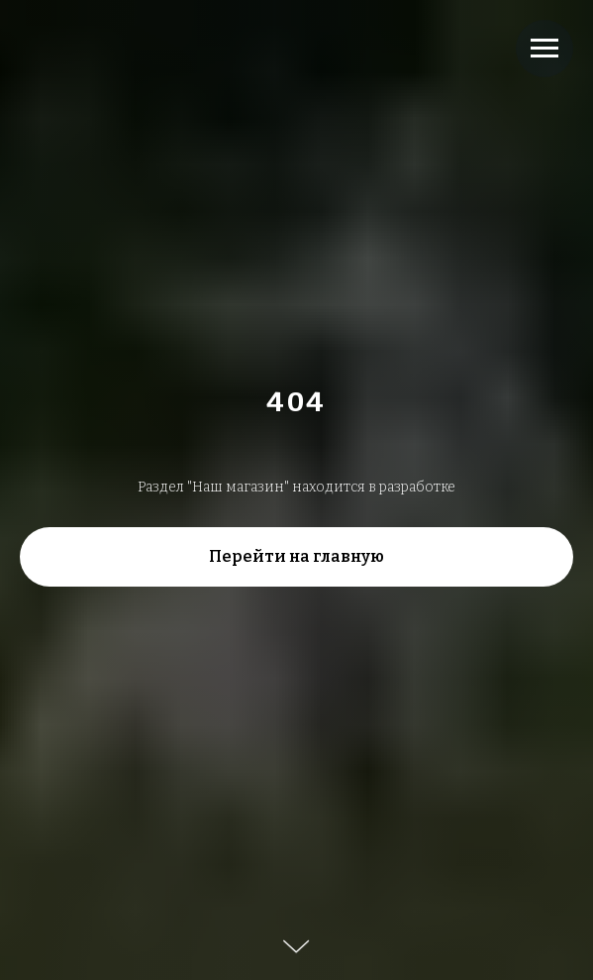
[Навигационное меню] (544, 48)
